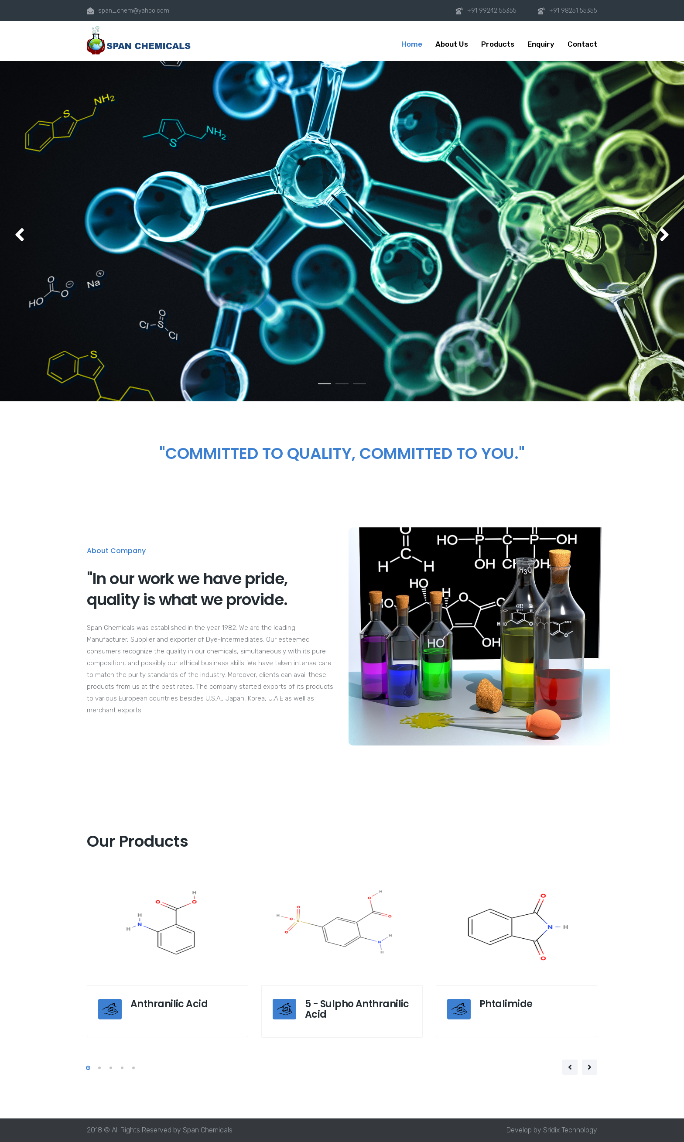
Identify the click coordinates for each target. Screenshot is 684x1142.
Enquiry (540, 44)
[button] (20, 235)
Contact (582, 44)
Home (411, 44)
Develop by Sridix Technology (551, 1130)
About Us (451, 44)
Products (497, 44)
